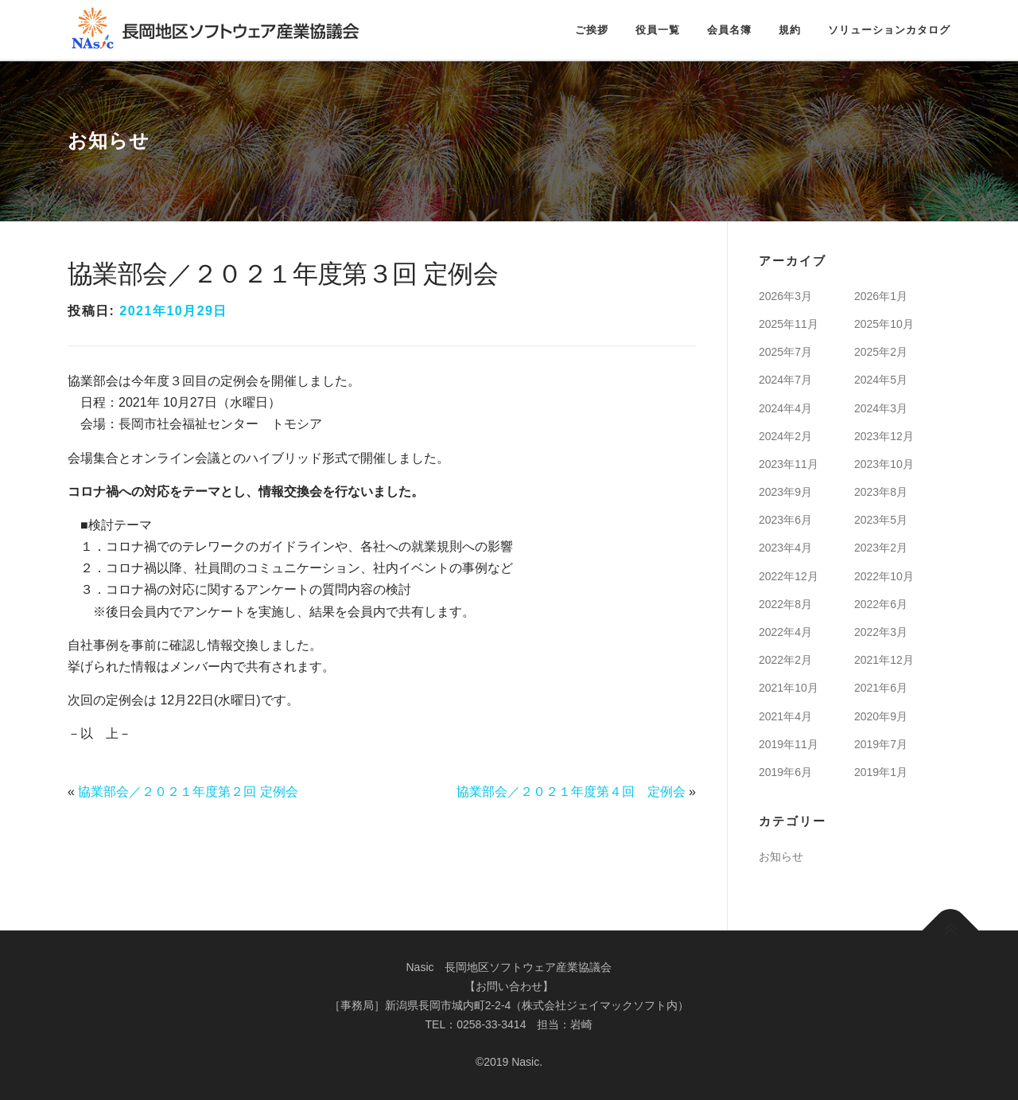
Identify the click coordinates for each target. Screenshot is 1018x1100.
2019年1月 (880, 772)
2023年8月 (880, 492)
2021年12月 (884, 659)
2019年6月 (785, 772)
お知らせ (781, 856)
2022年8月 (785, 604)
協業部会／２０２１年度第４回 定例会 (571, 791)
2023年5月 (880, 519)
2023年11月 (788, 464)
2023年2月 (880, 547)
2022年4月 (785, 632)
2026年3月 (785, 296)
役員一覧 (657, 30)
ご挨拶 (591, 30)
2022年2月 (785, 659)
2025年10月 (884, 324)
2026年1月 (880, 296)
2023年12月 (884, 436)
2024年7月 (785, 379)
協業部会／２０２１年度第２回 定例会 (187, 791)
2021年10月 (788, 687)
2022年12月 (788, 576)
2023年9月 (785, 492)
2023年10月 (884, 464)
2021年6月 (880, 687)
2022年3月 (880, 632)
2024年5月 (880, 379)
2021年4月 (785, 716)
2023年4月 (785, 547)
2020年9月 (880, 716)
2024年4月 (785, 408)
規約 (790, 30)
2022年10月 (884, 576)
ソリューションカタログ (889, 30)
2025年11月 (788, 324)
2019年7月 (880, 744)
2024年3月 (880, 408)
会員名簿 (729, 30)
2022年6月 (880, 604)
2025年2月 (880, 351)
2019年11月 (788, 744)
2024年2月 (785, 436)
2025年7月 (785, 351)
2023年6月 (785, 519)
